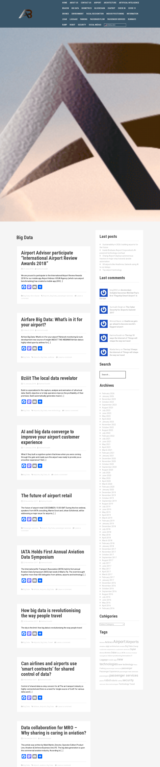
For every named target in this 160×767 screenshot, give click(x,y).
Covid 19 (132, 8)
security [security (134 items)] (128, 680)
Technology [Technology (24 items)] (124, 684)
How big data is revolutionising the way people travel (51, 613)
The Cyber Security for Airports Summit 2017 (123, 310)
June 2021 (106, 441)
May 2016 (106, 603)
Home (64, 3)
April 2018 (106, 538)
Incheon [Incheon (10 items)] (129, 653)
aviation (43, 765)
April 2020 (106, 481)
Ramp (64, 25)
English (110, 25)
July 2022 (106, 433)
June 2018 (106, 532)
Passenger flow (97, 19)
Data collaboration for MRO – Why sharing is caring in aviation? (53, 730)
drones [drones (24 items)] (107, 652)
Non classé (35, 296)
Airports (46, 296)
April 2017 (106, 572)
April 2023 (106, 419)
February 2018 (108, 543)
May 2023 (106, 416)
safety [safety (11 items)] (120, 681)
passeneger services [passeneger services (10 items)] (113, 668)
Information (132, 14)
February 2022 (108, 436)
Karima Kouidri (42, 269)
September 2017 (109, 557)
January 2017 (108, 580)
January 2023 (108, 422)
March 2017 (107, 574)
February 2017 (108, 577)
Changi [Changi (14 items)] (135, 646)
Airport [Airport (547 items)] (119, 641)
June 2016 (106, 600)
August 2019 (107, 504)
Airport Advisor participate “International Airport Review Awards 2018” (49, 258)
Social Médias (95, 25)
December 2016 (109, 583)
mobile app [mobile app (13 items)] (112, 660)
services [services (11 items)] (102, 684)
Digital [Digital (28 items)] (133, 649)
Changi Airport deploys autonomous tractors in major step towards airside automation (116, 259)
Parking (83, 19)
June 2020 (106, 475)
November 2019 (109, 495)
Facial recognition (95, 14)
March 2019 (107, 518)
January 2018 (108, 546)
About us (74, 3)
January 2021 (108, 456)
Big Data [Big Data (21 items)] (129, 646)
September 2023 (109, 405)
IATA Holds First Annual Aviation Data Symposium (52, 554)
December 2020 (109, 458)
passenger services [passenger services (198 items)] (123, 675)
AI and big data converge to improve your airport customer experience (50, 437)
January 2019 (108, 523)
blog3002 (114, 290)
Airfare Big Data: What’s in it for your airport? (51, 322)
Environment (78, 14)
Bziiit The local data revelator (49, 378)
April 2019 (106, 515)
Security (82, 25)
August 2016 (107, 594)
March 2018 (107, 540)
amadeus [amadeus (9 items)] (103, 646)
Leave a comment (65, 357)
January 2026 (108, 396)
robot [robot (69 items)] (107, 680)
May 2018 (106, 535)
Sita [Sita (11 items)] (107, 684)
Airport (97, 3)
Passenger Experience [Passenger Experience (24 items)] (109, 671)
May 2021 (106, 444)
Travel (50, 642)
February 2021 (108, 453)
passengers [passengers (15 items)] (104, 676)
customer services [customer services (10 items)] (123, 649)
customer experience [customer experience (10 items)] (108, 649)
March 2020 (107, 484)
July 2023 (106, 410)
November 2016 (109, 586)
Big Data (75, 8)
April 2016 (106, 605)
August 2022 (107, 430)
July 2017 (106, 563)
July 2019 (106, 506)
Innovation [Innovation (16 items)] (126, 656)
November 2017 (109, 552)
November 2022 (109, 424)
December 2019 (109, 492)
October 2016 (108, 589)
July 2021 (106, 439)
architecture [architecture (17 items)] (114, 646)
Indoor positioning (115, 14)
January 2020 (108, 490)
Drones (65, 14)
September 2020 (109, 467)
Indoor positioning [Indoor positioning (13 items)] (115, 656)
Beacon (65, 8)
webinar (51, 357)
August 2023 (107, 408)
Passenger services (116, 19)
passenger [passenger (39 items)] (127, 668)
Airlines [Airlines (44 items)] (109, 642)
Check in (122, 8)
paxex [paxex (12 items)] (102, 681)
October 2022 (108, 427)
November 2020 (109, 461)
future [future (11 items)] (119, 653)
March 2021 (107, 450)
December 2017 (109, 549)
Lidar (64, 19)
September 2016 (109, 591)
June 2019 (106, 509)
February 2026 (108, 393)
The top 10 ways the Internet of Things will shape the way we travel (123, 338)
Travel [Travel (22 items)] (132, 684)
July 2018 (106, 529)
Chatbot (111, 8)
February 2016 (108, 608)
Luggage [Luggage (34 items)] (104, 659)
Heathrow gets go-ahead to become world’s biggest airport (124, 324)
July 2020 (106, 473)
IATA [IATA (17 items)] (123, 653)
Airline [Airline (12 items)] (102, 642)
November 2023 (109, 399)
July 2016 (106, 597)
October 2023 (108, 402)
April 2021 (106, 447)
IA (49, 475)
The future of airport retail (46, 495)
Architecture (110, 3)
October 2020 (108, 464)
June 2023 (106, 413)
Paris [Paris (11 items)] (135, 665)
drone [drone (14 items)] (102, 653)
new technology (54, 410)
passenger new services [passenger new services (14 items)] (129, 672)
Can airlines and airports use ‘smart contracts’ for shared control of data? (49, 669)
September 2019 (109, 501)
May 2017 (106, 569)
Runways (132, 19)
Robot (72, 25)
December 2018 (109, 526)
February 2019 (108, 521)
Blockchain (99, 8)
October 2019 (108, 498)
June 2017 (106, 566)
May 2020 (106, 478)
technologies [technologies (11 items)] (113, 684)
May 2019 (106, 512)
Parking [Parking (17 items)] (103, 668)
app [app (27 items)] (108, 646)
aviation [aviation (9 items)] (122, 646)
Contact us (86, 3)
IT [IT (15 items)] (131, 656)
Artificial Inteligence (129, 3)
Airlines (36, 589)
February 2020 (108, 487)
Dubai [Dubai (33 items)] (113, 652)
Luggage (73, 19)
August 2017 (107, 560)
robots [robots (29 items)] (114, 680)
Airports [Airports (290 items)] (132, 642)
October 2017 (108, 555)
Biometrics (87, 8)
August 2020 (107, 470)
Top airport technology (112, 270)
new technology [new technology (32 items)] (125, 664)
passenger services (65, 296)
